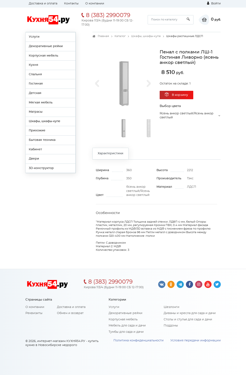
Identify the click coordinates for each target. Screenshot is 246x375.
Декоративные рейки (46, 46)
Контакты (71, 3)
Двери (34, 158)
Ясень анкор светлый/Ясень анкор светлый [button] (186, 115)
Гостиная (36, 83)
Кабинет (35, 149)
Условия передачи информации (195, 340)
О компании (94, 3)
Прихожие (37, 130)
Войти (214, 3)
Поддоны (171, 325)
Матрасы (35, 111)
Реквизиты (33, 313)
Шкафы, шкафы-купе (44, 121)
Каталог (120, 36)
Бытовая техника (42, 140)
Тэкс (190, 178)
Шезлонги (171, 307)
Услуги (34, 36)
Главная (103, 36)
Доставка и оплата (43, 3)
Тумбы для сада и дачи (126, 331)
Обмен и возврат (70, 313)
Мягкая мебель (41, 102)
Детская (35, 93)
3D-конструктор (41, 168)
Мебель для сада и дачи (127, 325)
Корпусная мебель (43, 55)
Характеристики (110, 153)
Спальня (35, 74)
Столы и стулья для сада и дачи (188, 319)
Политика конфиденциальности (138, 340)
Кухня (33, 64)
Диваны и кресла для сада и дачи (190, 313)
